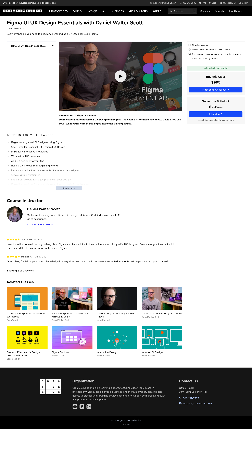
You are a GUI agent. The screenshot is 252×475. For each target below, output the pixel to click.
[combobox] (182, 11)
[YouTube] (75, 406)
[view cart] (212, 3)
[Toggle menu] (250, 11)
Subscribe (220, 11)
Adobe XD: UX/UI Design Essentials (162, 313)
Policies (126, 424)
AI (103, 11)
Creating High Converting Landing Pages (116, 315)
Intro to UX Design (152, 352)
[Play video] (120, 76)
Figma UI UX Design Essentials (28, 46)
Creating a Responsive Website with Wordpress (27, 315)
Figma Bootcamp (61, 352)
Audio (157, 11)
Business (117, 11)
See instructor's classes (40, 224)
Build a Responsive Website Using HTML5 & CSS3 (71, 315)
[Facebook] (82, 406)
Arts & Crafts (138, 11)
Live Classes (235, 11)
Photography (58, 11)
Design (92, 11)
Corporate (205, 11)
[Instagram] (88, 406)
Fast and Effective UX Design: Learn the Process (23, 353)
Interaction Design (107, 352)
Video (77, 11)
